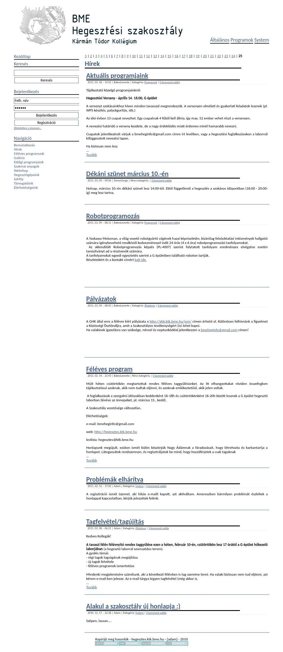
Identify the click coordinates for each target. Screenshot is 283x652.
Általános (219, 40)
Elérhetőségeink (26, 187)
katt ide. (141, 260)
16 (176, 56)
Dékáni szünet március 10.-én (127, 174)
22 (219, 56)
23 (226, 56)
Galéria (19, 158)
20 (205, 56)
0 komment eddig (170, 82)
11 (141, 56)
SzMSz (18, 179)
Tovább (91, 155)
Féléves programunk (29, 153)
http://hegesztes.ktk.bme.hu (115, 432)
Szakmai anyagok (26, 166)
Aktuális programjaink (117, 75)
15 (169, 56)
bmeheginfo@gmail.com (219, 330)
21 (212, 56)
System (261, 40)
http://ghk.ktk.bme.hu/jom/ (171, 321)
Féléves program (109, 369)
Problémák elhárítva (114, 479)
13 (155, 56)
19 (198, 56)
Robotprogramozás (113, 216)
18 (191, 56)
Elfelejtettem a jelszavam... (27, 128)
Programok (242, 40)
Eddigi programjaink (29, 162)
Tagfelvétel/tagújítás (115, 521)
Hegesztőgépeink (26, 175)
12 (148, 56)
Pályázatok (101, 299)
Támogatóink (23, 183)
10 (134, 56)
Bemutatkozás (24, 145)
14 (162, 56)
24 (233, 56)
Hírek (18, 149)
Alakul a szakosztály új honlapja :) (133, 606)
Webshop (21, 170)
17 (183, 56)
